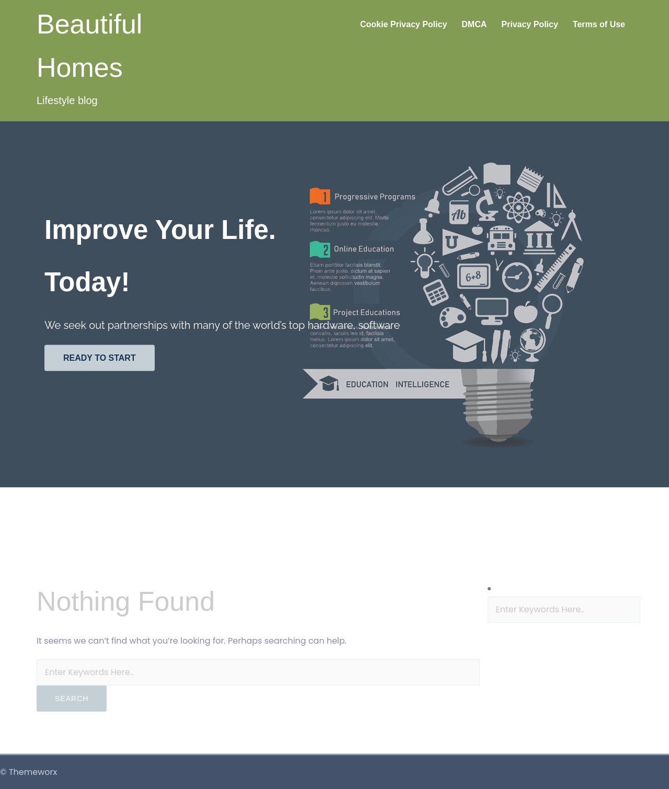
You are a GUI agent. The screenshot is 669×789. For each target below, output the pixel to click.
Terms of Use (599, 24)
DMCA (474, 24)
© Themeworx (28, 772)
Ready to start (99, 357)
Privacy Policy (529, 24)
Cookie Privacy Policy (403, 24)
